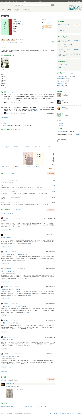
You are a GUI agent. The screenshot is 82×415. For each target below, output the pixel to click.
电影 (10, 1)
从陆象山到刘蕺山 (5, 147)
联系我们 (60, 413)
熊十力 (16, 19)
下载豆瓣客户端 (70, 1)
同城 (21, 1)
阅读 (29, 1)
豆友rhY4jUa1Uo (66, 114)
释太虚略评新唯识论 (6, 237)
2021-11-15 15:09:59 (13, 186)
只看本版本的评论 (8, 213)
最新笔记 (16, 380)
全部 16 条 (11, 173)
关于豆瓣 (49, 413)
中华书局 (18, 21)
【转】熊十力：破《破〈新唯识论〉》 (10, 323)
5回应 (10, 229)
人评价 (48, 23)
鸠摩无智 (6, 218)
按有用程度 (3, 380)
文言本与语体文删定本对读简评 (9, 271)
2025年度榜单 (16, 10)
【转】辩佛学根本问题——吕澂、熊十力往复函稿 (13, 306)
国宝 (63, 100)
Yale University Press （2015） (65, 44)
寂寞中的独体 (5, 166)
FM (32, 1)
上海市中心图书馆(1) (63, 64)
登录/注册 (78, 1)
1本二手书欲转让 (61, 131)
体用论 (49, 147)
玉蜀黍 (5, 251)
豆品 (40, 1)
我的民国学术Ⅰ (60, 83)
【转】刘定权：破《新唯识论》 (9, 339)
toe (1, 180)
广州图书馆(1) (61, 67)
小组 (25, 1)
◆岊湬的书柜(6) (61, 85)
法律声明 (64, 413)
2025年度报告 (26, 10)
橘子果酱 (64, 94)
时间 (36, 1)
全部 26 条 (17, 209)
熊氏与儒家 (4, 220)
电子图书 (9, 10)
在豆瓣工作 (54, 413)
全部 (13, 92)
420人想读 (60, 125)
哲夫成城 (6, 286)
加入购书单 (15, 42)
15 (3, 229)
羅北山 (2, 202)
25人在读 (60, 120)
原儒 (16, 166)
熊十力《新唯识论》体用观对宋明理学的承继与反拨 (14, 254)
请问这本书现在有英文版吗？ (7, 406)
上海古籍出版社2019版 (50, 286)
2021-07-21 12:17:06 (14, 202)
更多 (6, 87)
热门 (2, 176)
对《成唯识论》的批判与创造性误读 (10, 356)
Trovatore (3, 197)
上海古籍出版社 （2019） (64, 49)
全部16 (75, 37)
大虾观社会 (6, 353)
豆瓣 (2, 1)
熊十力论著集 (18, 31)
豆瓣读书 (7, 5)
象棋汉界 (64, 107)
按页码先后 (10, 380)
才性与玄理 (27, 166)
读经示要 (16, 147)
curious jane (29, 406)
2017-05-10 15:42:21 (15, 197)
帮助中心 (69, 413)
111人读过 (60, 123)
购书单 (2, 10)
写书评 (9, 42)
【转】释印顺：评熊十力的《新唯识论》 (11, 289)
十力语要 (27, 147)
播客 (17, 1)
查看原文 (17, 100)
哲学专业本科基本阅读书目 (63, 76)
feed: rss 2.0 (61, 141)
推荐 (53, 41)
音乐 (13, 1)
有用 (54, 180)
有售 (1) (77, 40)
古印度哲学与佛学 (61, 78)
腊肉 (2, 186)
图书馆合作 (74, 413)
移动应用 (79, 413)
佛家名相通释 (38, 147)
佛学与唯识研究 (60, 81)
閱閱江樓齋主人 (7, 268)
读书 (6, 1)
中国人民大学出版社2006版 (49, 218)
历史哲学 (38, 166)
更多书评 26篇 (5, 371)
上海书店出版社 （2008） (64, 40)
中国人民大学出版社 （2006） (65, 54)
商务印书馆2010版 (51, 234)
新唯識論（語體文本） (12, 383)
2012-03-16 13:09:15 (12, 180)
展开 (22, 226)
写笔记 (3, 42)
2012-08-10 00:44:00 (12, 191)
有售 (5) (77, 49)
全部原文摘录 (5, 117)
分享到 (21, 42)
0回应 (9, 246)
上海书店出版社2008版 (50, 251)
